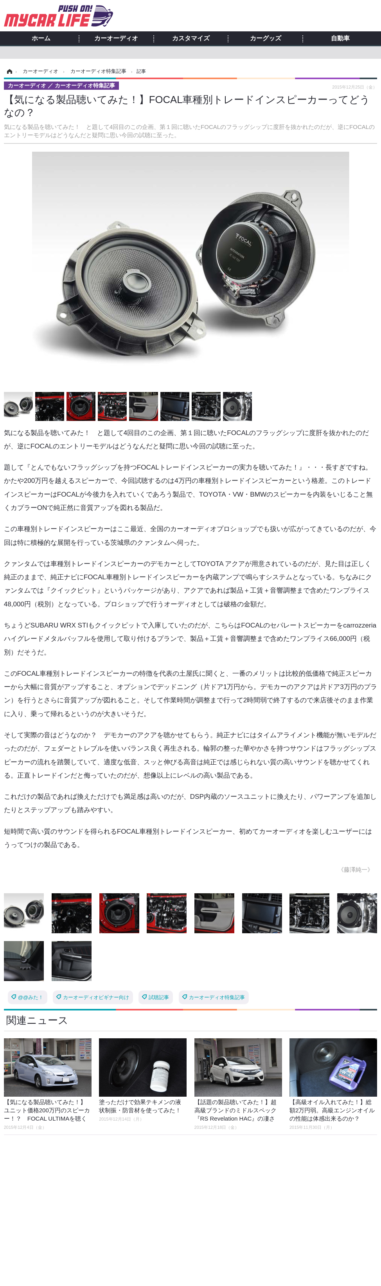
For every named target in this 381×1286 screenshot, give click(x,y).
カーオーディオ (116, 38)
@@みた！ (30, 997)
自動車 (340, 38)
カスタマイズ (191, 38)
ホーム (41, 38)
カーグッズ (265, 38)
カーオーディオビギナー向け (96, 997)
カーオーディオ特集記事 (217, 997)
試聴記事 (159, 997)
